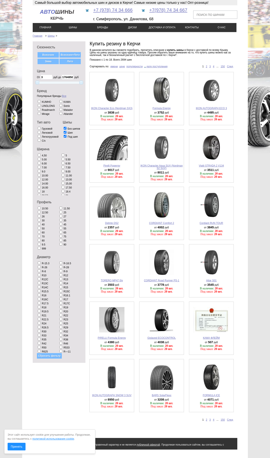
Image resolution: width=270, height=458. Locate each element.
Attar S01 (211, 280)
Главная (37, 35)
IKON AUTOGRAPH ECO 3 (211, 108)
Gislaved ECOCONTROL (161, 337)
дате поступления (156, 66)
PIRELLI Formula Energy (112, 337)
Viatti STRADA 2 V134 (211, 165)
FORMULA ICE (211, 395)
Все (64, 96)
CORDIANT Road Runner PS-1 (161, 280)
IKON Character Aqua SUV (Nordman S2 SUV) (161, 167)
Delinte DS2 (112, 223)
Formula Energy (161, 108)
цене (122, 66)
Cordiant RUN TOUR (211, 223)
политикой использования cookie (53, 438)
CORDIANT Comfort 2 (161, 223)
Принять (16, 446)
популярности (134, 66)
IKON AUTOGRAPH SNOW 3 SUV (111, 395)
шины (57, 14)
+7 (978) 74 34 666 (113, 10)
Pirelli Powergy (111, 165)
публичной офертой (148, 444)
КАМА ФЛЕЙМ (211, 337)
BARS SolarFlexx (161, 395)
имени (114, 66)
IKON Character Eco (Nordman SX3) (111, 108)
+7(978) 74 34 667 (168, 10)
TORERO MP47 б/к (112, 280)
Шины (51, 35)
